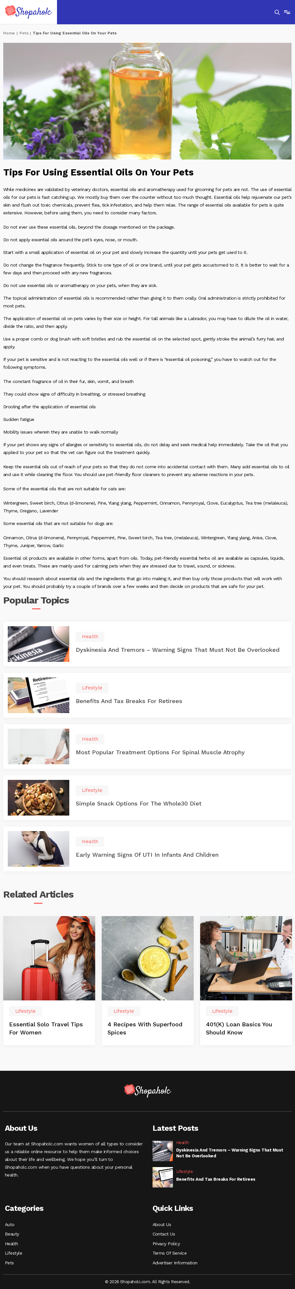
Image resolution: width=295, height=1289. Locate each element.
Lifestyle (13, 1252)
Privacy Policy (166, 1243)
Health (11, 1243)
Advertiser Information (175, 1262)
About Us (162, 1223)
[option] (49, 981)
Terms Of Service (170, 1252)
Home (9, 33)
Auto (10, 1223)
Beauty (12, 1233)
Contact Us (164, 1233)
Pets (23, 33)
